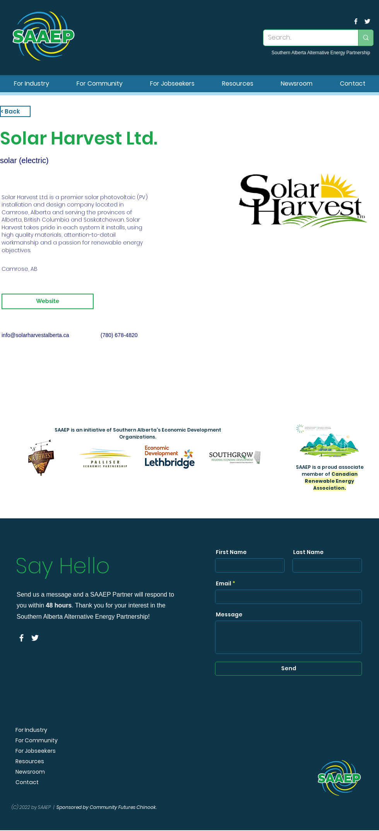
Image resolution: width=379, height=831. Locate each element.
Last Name (308, 552)
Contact (27, 782)
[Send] (288, 669)
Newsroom (30, 772)
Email (223, 583)
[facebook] (356, 21)
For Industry (31, 730)
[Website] (48, 301)
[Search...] (305, 38)
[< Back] (15, 111)
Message (229, 614)
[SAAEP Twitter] (367, 21)
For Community (36, 740)
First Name (231, 552)
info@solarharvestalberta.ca (35, 335)
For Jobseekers (35, 751)
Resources (29, 761)
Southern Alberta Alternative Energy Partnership (320, 52)
